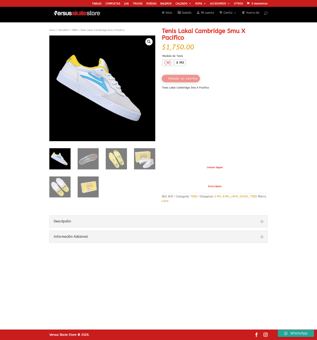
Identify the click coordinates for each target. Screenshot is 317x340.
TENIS (75, 30)
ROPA (198, 3)
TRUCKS (138, 3)
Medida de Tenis (172, 55)
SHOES (244, 196)
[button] (149, 41)
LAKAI (234, 196)
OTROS (238, 3)
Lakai (165, 201)
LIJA (126, 3)
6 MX (218, 196)
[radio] (168, 63)
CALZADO (181, 3)
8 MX (226, 196)
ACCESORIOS (218, 3)
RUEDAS (151, 3)
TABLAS (96, 3)
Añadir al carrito (183, 78)
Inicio (52, 30)
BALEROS (166, 3)
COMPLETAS (112, 3)
